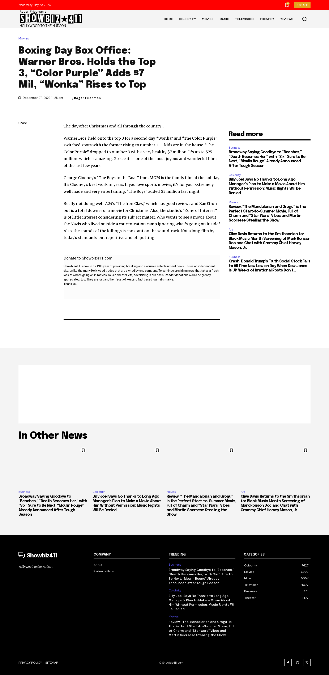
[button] (304, 19)
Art (231, 229)
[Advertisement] (164, 394)
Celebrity (235, 175)
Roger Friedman (87, 98)
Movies (24, 38)
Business (234, 147)
